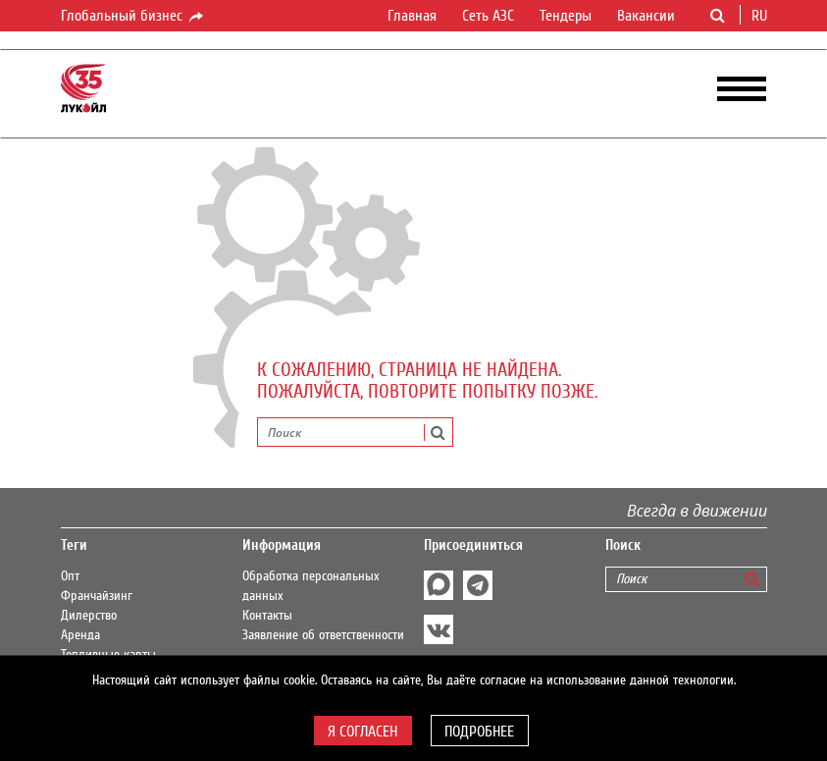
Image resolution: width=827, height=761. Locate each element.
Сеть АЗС (488, 16)
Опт (70, 576)
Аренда (80, 635)
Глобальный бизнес (133, 17)
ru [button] (761, 16)
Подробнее (479, 731)
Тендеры (566, 16)
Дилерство (89, 616)
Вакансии (646, 16)
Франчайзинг (96, 596)
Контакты (267, 616)
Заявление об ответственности (323, 635)
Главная (412, 16)
